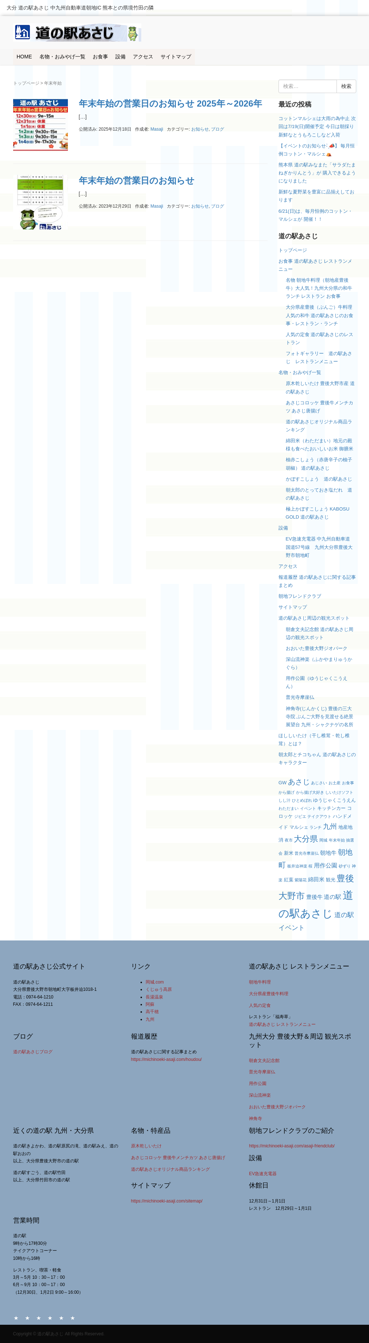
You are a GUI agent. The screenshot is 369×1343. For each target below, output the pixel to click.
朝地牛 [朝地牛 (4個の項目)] (328, 853)
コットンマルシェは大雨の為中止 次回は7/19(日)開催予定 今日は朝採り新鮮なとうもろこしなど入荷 (317, 126)
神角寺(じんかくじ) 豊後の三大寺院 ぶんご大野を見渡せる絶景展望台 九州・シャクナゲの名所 (320, 716)
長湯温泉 (154, 997)
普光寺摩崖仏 (300, 697)
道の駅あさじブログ (33, 1051)
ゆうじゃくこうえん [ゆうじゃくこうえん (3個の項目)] (334, 800)
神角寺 (255, 1118)
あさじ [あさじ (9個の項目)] (299, 782)
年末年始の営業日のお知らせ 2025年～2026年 (170, 103)
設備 (120, 56)
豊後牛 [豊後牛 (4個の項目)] (314, 897)
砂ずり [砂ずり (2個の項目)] (345, 866)
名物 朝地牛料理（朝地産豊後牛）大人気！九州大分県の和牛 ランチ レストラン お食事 (319, 288)
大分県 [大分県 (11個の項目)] (306, 838)
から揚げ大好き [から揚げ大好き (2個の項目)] (310, 792)
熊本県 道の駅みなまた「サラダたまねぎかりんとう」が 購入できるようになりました (317, 173)
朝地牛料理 (260, 982)
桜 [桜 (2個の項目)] (310, 866)
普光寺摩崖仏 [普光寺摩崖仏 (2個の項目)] (307, 853)
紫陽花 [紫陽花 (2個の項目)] (301, 880)
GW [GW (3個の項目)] (282, 782)
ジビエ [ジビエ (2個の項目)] (300, 816)
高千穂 (152, 1011)
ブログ (217, 129)
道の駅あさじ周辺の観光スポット (314, 618)
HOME (24, 56)
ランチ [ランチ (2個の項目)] (316, 827)
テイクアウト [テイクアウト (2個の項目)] (319, 816)
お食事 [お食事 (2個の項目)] (348, 783)
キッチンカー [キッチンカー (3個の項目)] (331, 808)
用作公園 (257, 1083)
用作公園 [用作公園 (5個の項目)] (325, 865)
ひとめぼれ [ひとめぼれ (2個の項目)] (302, 800)
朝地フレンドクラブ (299, 596)
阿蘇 (150, 1004)
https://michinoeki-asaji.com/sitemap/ (167, 1201)
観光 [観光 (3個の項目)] (330, 879)
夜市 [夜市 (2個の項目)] (289, 840)
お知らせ (200, 129)
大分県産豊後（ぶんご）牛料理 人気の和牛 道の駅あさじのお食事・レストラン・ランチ (321, 315)
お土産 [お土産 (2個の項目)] (334, 783)
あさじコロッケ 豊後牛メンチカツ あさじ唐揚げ (178, 1157)
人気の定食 (260, 1005)
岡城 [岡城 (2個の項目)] (323, 840)
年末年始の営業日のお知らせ (137, 180)
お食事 (100, 56)
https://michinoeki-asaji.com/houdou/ (166, 1059)
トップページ (26, 83)
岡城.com (155, 982)
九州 (150, 1019)
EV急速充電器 (263, 1173)
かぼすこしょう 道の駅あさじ (319, 479)
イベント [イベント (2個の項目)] (308, 808)
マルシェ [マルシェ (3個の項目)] (298, 827)
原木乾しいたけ (146, 1145)
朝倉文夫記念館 (264, 1060)
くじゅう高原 (159, 989)
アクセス (143, 56)
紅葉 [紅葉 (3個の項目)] (288, 879)
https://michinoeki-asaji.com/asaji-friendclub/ (292, 1145)
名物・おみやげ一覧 (62, 56)
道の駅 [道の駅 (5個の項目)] (332, 896)
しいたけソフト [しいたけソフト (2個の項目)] (339, 792)
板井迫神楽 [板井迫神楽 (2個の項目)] (297, 866)
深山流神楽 (260, 1095)
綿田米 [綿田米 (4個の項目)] (316, 879)
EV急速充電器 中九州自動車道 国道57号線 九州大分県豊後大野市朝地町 (319, 547)
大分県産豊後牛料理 (268, 993)
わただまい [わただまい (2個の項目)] (288, 808)
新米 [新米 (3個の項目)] (288, 853)
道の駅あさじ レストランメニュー (282, 1024)
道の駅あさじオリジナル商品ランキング (170, 1169)
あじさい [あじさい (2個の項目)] (319, 783)
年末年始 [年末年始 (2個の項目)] (337, 840)
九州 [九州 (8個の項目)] (330, 826)
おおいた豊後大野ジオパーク (316, 648)
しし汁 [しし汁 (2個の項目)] (284, 800)
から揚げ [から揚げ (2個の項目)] (286, 792)
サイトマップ (176, 56)
